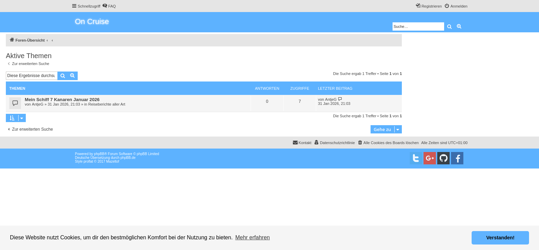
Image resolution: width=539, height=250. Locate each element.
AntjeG (38, 104)
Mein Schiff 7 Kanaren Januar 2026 (62, 99)
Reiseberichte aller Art (106, 104)
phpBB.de (127, 158)
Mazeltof (112, 161)
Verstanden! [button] (500, 237)
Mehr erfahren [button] (252, 237)
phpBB (99, 154)
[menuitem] (109, 6)
